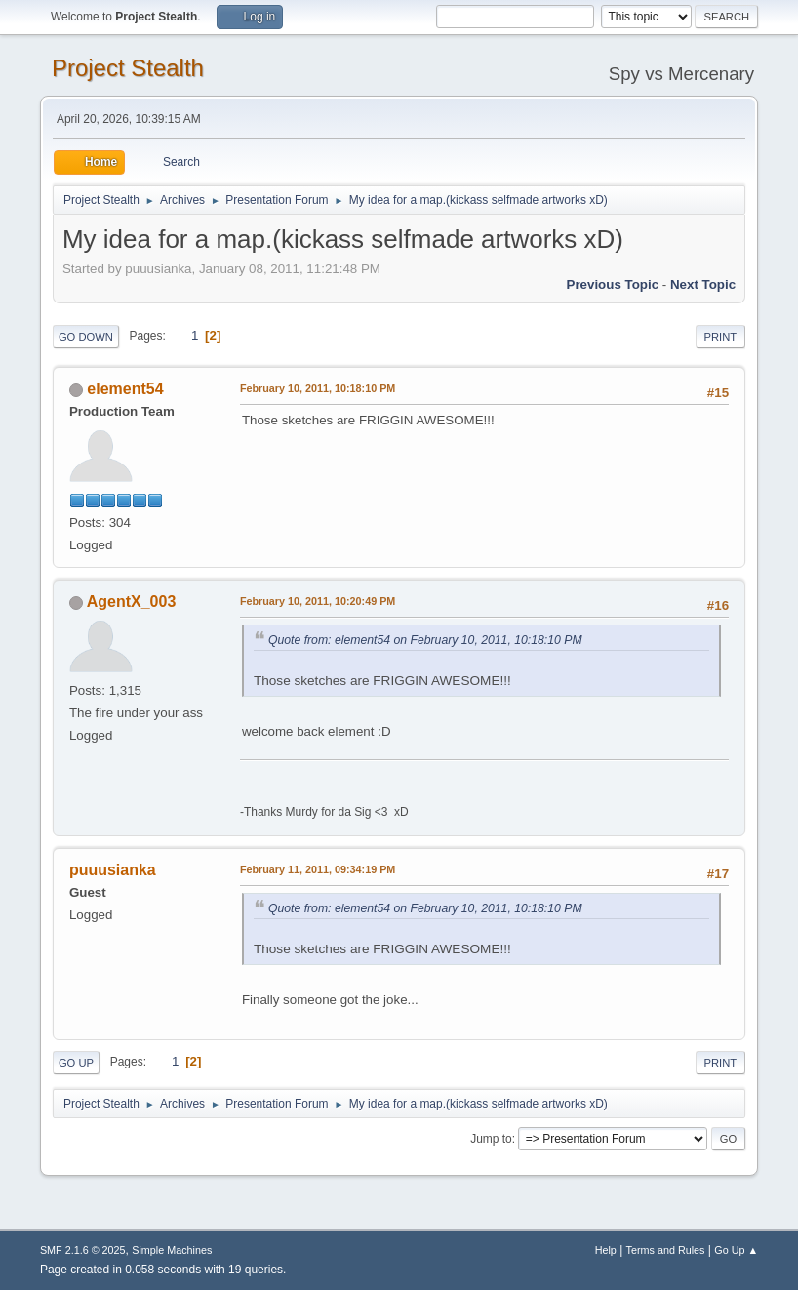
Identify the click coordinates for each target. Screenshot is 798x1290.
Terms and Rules (665, 1250)
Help (606, 1250)
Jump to (491, 1139)
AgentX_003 (132, 601)
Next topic (703, 284)
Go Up (76, 1062)
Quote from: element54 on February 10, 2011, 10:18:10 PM (425, 640)
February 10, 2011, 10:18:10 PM (317, 388)
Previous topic (613, 284)
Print (721, 337)
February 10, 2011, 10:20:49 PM (317, 601)
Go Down (86, 337)
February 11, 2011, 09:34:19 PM (317, 869)
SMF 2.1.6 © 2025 (83, 1250)
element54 (125, 389)
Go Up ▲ (736, 1250)
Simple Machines (172, 1250)
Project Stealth (128, 68)
